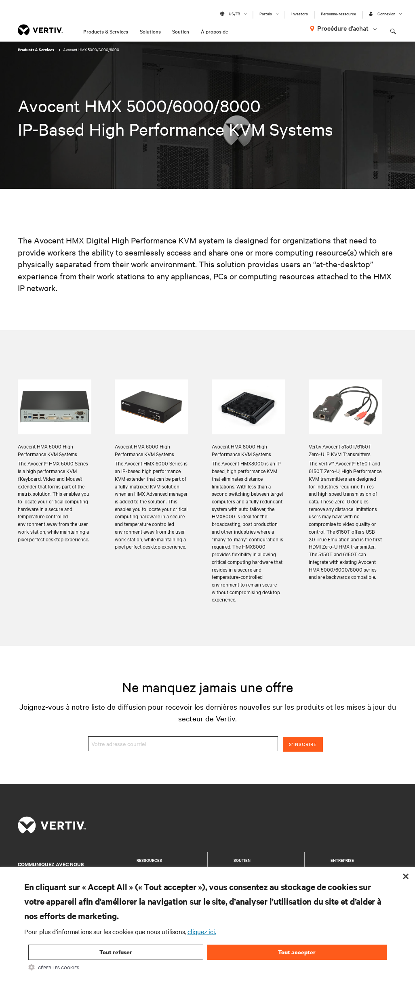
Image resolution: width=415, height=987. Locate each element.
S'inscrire (303, 744)
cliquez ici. (201, 931)
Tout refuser (115, 952)
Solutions (150, 31)
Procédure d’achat (343, 27)
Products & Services (105, 31)
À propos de (214, 31)
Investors (299, 14)
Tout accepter (297, 952)
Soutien (180, 31)
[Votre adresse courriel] (183, 744)
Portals (265, 14)
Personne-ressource (338, 14)
